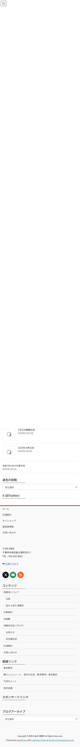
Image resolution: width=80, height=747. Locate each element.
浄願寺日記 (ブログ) (14, 625)
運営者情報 (8, 526)
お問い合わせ (9, 532)
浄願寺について (11, 592)
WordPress (22, 740)
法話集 (7, 618)
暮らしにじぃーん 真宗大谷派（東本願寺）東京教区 (30, 674)
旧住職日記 (11, 638)
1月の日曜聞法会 (26, 429)
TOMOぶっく (10, 681)
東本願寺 (8, 667)
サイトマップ (9, 520)
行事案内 (8, 612)
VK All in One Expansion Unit (61, 740)
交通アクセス (11, 563)
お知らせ (10, 632)
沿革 (8, 598)
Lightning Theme (39, 740)
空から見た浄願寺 (15, 605)
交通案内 (6, 514)
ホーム (5, 508)
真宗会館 (8, 688)
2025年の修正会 (26, 447)
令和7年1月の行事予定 (13, 465)
